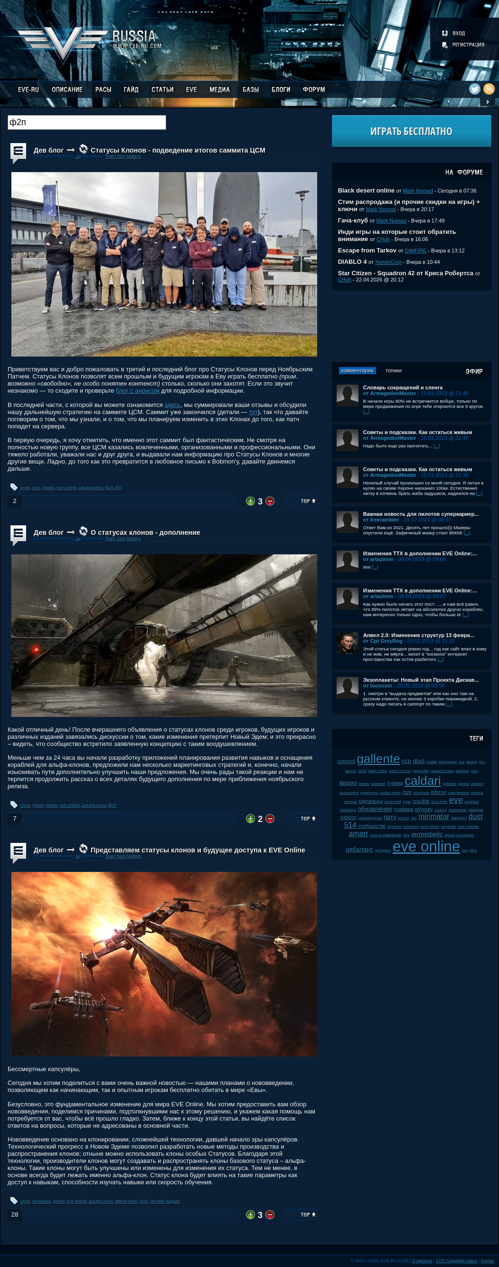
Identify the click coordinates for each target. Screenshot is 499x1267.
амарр (472, 762)
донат (37, 805)
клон (25, 487)
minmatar (434, 816)
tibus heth (440, 802)
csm (36, 487)
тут (253, 412)
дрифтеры (369, 793)
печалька (41, 1201)
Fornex (487, 1260)
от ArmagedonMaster (389, 393)
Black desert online (366, 190)
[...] (366, 411)
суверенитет (458, 793)
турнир (395, 783)
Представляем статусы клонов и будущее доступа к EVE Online (198, 850)
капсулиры (448, 762)
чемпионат (458, 810)
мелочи (350, 802)
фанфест (459, 818)
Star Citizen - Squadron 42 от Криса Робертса (405, 273)
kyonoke (394, 826)
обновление (375, 808)
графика (403, 809)
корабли (472, 802)
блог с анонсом (138, 390)
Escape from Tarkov (367, 250)
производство (370, 818)
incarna (440, 810)
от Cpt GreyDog (383, 641)
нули (407, 802)
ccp (406, 760)
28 (14, 1214)
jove (474, 771)
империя (476, 810)
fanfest (363, 784)
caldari (423, 781)
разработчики (442, 771)
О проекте (422, 1260)
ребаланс (359, 849)
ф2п (109, 487)
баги (473, 850)
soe (462, 762)
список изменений (385, 835)
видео (348, 782)
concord (346, 761)
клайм (431, 762)
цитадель (383, 850)
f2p (119, 487)
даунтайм (421, 771)
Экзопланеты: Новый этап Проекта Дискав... (421, 680)
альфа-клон (91, 487)
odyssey (424, 809)
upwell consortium (459, 835)
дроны (463, 784)
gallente (378, 759)
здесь (172, 404)
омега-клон (126, 1201)
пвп (414, 818)
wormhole (422, 793)
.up (78, 156)
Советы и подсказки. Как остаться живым (417, 432)
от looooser (378, 685)
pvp (465, 850)
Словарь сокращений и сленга (403, 387)
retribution (348, 810)
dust (419, 760)
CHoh (383, 239)
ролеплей (393, 802)
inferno (438, 792)
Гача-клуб (353, 220)
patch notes (377, 771)
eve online (66, 487)
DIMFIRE (415, 250)
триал (49, 487)
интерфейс (427, 834)
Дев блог (49, 150)
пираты (477, 793)
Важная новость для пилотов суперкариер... (421, 514)
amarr (358, 834)
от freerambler (381, 519)
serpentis (448, 826)
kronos (403, 818)
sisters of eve (400, 771)
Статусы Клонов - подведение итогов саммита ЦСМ (178, 150)
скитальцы (371, 801)
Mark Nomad (418, 190)
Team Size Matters (123, 156)
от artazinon (378, 559)
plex (406, 835)
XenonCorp (388, 262)
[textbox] (87, 122)
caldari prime (390, 793)
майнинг (378, 784)
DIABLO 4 (352, 261)
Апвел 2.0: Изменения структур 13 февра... (418, 635)
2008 (362, 771)
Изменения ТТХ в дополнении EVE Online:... (420, 553)
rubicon (348, 817)
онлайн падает (165, 1201)
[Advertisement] (412, 326)
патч (390, 817)
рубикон (449, 784)
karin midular (468, 826)
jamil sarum (429, 826)
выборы (463, 771)
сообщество (372, 826)
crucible (421, 801)
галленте (411, 826)
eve (456, 800)
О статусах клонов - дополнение (145, 532)
